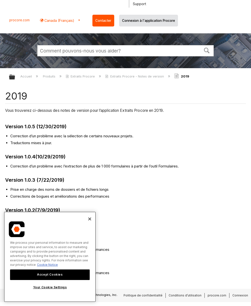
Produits (49, 76)
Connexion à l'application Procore (148, 21)
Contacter (103, 21)
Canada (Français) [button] (58, 20)
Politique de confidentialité (143, 295)
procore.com (19, 20)
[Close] (89, 219)
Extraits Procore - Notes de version (135, 76)
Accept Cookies (50, 274)
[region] (50, 257)
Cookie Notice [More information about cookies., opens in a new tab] (47, 265)
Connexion (240, 295)
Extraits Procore (81, 76)
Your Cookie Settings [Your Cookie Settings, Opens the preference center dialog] (50, 287)
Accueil (26, 76)
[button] (207, 50)
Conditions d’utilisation (185, 295)
